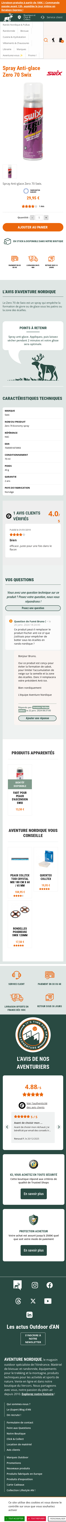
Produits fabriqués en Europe (24, 1473)
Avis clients (13, 1449)
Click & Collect (15, 1439)
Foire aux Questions (19, 1428)
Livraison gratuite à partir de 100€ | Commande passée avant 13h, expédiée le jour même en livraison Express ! (30, 6)
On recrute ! (14, 1415)
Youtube (47, 1301)
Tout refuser (36, 1519)
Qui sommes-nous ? (18, 1404)
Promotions (14, 1463)
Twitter (33, 1301)
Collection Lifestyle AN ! (21, 1490)
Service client (16, 984)
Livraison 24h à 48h (33, 266)
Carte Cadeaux (15, 1484)
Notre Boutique (16, 1433)
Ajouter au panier (33, 227)
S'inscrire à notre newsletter (33, 1339)
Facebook (49, 1285)
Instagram (34, 1285)
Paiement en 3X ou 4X (15, 266)
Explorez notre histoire (38, 1394)
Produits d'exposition (20, 1479)
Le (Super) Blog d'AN (19, 1409)
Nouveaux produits (18, 1468)
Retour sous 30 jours (49, 1006)
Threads (18, 1301)
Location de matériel (19, 1444)
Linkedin (29, 1314)
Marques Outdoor (17, 1457)
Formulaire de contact (20, 1422)
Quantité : (23, 217)
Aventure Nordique (23, 1359)
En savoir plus (34, 1194)
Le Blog (18, 1285)
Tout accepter (14, 1519)
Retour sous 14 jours (51, 266)
